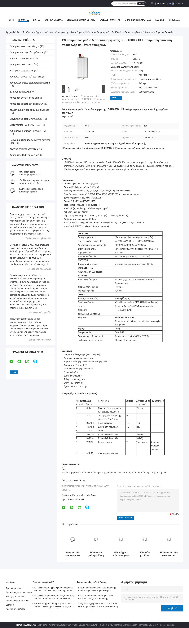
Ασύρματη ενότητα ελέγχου (24, 46)
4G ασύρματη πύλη (20, 91)
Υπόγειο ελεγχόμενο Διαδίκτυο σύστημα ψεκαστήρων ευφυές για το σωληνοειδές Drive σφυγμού (98, 605)
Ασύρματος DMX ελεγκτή (23, 155)
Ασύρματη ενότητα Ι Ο (21, 64)
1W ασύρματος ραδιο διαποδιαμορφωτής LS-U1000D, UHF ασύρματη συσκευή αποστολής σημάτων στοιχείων (83, 99)
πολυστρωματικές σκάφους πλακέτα (29, 109)
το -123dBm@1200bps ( (126, 256)
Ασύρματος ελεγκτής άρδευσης (27, 52)
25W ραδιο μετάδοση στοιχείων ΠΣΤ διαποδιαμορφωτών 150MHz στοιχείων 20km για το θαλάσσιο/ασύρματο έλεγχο (144, 554)
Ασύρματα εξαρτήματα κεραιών (26, 103)
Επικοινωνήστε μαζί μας (138, 20)
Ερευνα (142, 4)
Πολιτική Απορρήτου (26, 625)
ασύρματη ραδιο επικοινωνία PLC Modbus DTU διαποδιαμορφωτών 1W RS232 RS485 (72, 554)
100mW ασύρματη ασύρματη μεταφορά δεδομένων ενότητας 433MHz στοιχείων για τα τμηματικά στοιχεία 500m (53, 605)
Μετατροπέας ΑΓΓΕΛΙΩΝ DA (25, 125)
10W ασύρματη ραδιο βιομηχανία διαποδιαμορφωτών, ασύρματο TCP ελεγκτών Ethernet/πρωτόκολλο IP (121, 554)
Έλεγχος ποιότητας (110, 20)
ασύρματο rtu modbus (21, 58)
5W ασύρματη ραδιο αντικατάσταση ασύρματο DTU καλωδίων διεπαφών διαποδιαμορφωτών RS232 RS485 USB (169, 554)
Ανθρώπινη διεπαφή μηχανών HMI (28, 131)
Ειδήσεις (159, 20)
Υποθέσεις (174, 20)
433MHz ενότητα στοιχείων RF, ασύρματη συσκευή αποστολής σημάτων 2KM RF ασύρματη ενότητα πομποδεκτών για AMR (54, 597)
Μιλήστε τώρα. (158, 3)
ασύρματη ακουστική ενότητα (25, 76)
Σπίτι (11, 20)
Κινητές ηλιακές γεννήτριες (25, 149)
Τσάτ (114, 98)
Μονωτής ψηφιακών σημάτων (26, 118)
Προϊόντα (23, 20)
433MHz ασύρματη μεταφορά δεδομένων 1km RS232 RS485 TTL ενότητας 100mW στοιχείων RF (53, 590)
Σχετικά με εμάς (53, 20)
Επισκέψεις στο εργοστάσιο (81, 20)
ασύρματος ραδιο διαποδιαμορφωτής (51, 32)
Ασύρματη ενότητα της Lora (24, 97)
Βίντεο (36, 20)
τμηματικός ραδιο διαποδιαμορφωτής (88, 472)
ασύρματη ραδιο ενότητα (118, 472)
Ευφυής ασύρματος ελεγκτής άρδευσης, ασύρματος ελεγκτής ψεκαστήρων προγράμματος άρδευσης (97, 590)
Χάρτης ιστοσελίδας (15, 609)
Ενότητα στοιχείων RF (22, 70)
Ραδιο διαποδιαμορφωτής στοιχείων (149, 472)
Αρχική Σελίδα (12, 32)
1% (148, 256)
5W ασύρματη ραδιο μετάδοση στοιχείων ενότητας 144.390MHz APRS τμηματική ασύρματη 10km (96, 554)
